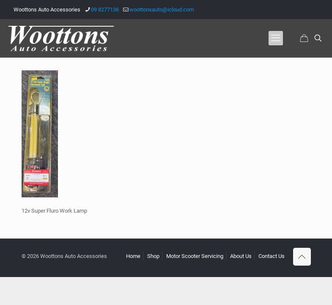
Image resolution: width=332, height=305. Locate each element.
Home (133, 256)
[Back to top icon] (302, 257)
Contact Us (271, 256)
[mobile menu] (276, 38)
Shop (153, 256)
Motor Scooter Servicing (194, 256)
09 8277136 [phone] (105, 9)
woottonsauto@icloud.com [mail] (161, 9)
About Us (241, 256)
